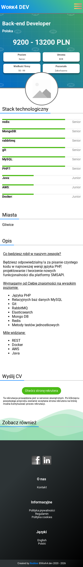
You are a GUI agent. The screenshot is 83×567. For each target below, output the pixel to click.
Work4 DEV (15, 7)
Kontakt (42, 487)
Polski (42, 543)
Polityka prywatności (42, 510)
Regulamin (41, 513)
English (41, 540)
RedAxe (34, 563)
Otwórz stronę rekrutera (41, 391)
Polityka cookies (42, 517)
